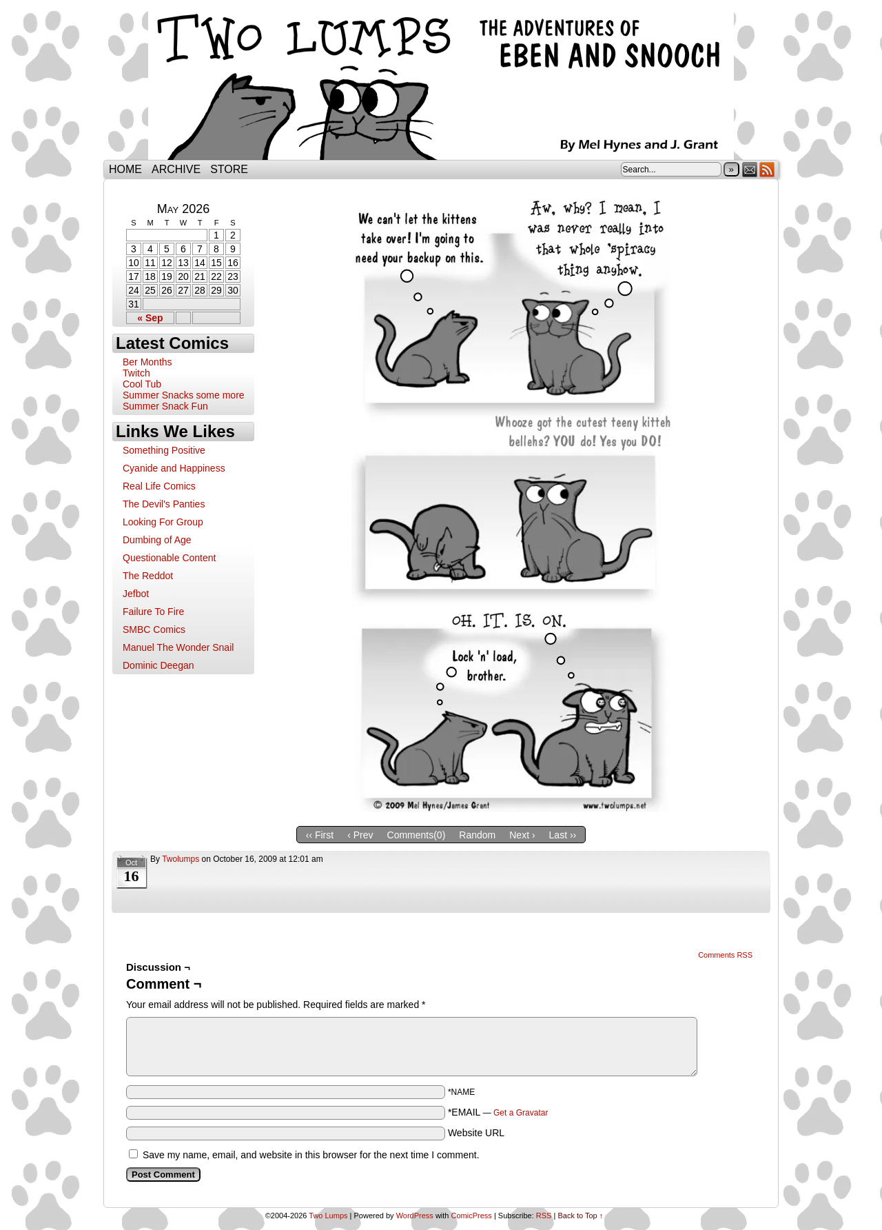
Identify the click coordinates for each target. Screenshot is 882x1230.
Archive (176, 169)
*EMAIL (498, 1112)
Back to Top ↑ (580, 1215)
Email (750, 169)
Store (229, 169)
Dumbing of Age (157, 539)
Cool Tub (142, 384)
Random (477, 834)
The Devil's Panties (164, 504)
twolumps (180, 859)
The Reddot (148, 575)
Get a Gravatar (520, 1113)
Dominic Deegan (158, 665)
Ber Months (147, 361)
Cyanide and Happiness (174, 468)
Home (125, 169)
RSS (767, 169)
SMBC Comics (154, 629)
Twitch (136, 373)
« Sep (150, 317)
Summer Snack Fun (165, 406)
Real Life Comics (159, 486)
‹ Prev (360, 834)
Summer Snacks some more (184, 395)
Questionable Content (169, 557)
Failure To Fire (153, 611)
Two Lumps (441, 83)
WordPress (414, 1215)
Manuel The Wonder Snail (178, 647)
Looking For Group (163, 521)
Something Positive (164, 450)
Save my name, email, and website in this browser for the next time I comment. (311, 1154)
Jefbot (136, 593)
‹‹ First (320, 834)
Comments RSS (725, 955)
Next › (522, 834)
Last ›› (563, 834)
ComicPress (471, 1215)
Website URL (476, 1132)
